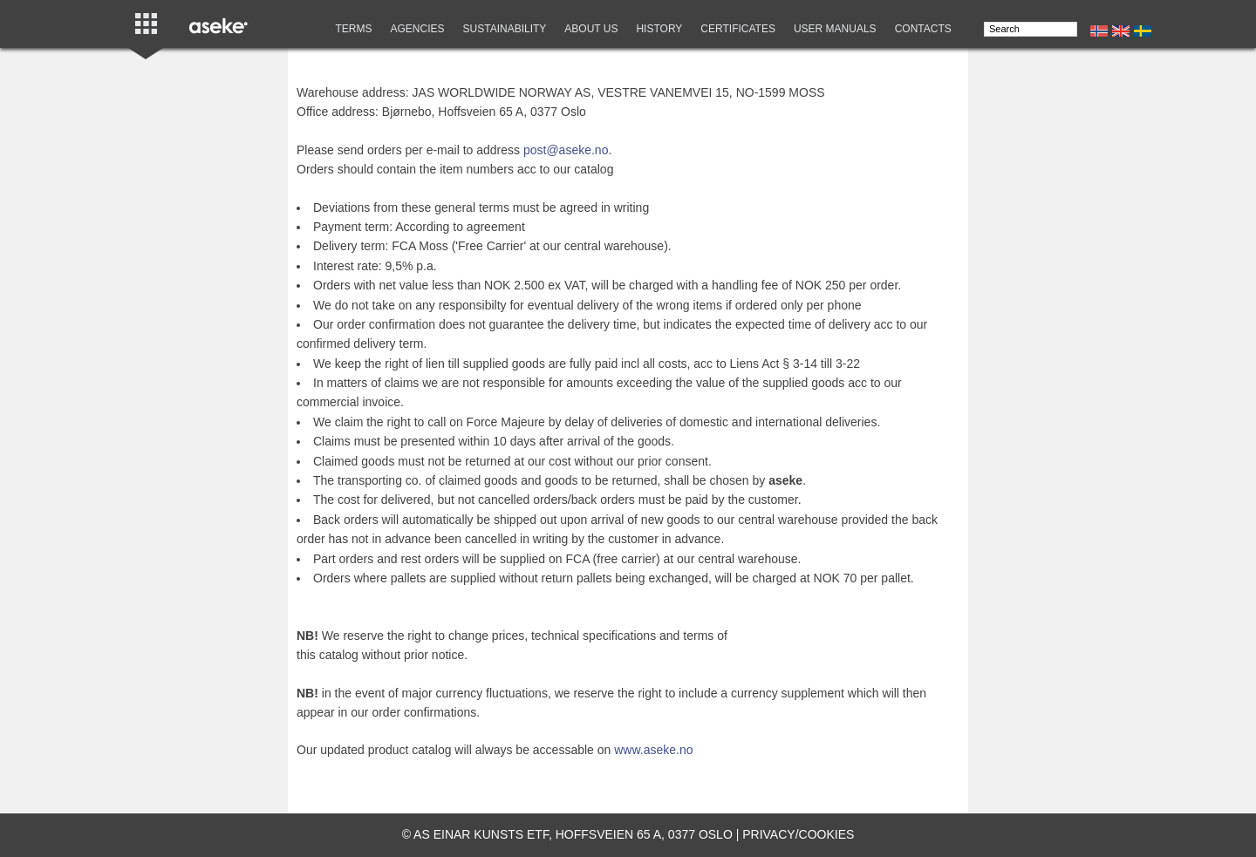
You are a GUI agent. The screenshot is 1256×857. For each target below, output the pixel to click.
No (1099, 31)
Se (1142, 31)
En (1121, 31)
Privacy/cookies (798, 834)
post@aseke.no (566, 150)
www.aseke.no (653, 750)
